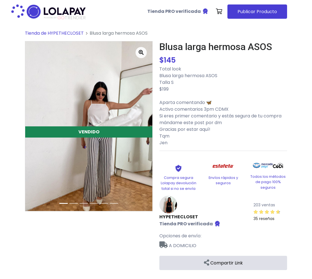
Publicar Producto (257, 11)
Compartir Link (223, 263)
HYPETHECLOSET (178, 217)
